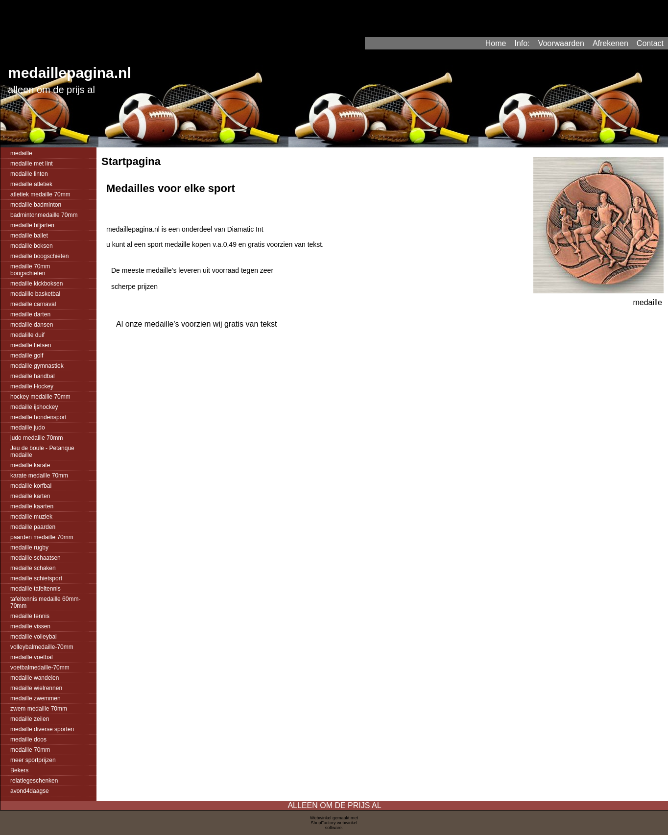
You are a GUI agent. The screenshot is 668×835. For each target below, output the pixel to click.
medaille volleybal (33, 636)
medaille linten (29, 173)
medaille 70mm (30, 749)
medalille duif (27, 335)
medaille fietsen (30, 345)
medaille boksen (31, 245)
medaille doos (28, 739)
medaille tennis (29, 616)
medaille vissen (30, 626)
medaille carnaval (33, 304)
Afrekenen (610, 43)
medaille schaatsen (35, 557)
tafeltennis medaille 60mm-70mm (45, 602)
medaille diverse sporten (42, 729)
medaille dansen (31, 324)
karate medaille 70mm (39, 475)
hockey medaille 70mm (40, 396)
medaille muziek (31, 516)
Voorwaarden (561, 43)
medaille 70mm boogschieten (30, 270)
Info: (521, 43)
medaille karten (30, 496)
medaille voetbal (31, 657)
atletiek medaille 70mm (40, 194)
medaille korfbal (30, 485)
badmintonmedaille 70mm (43, 215)
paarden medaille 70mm (41, 537)
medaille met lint (31, 163)
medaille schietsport (36, 578)
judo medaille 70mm (36, 437)
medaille (21, 153)
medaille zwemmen (35, 698)
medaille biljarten (32, 225)
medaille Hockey (31, 386)
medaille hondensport (38, 417)
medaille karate (30, 465)
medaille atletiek (31, 184)
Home (495, 43)
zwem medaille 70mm (38, 708)
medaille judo (27, 427)
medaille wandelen (34, 677)
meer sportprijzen (33, 760)
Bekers (19, 770)
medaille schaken (33, 568)
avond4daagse (29, 790)
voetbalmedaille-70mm (40, 667)
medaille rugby (29, 547)
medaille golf (26, 355)
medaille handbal (32, 376)
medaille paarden (32, 527)
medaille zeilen (29, 719)
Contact (650, 43)
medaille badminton (35, 204)
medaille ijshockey (34, 407)
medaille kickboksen (36, 283)
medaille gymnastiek (37, 365)
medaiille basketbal (35, 293)
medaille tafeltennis (35, 588)
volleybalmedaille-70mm (41, 647)
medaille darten (30, 314)
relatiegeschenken (34, 780)
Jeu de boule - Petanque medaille (42, 451)
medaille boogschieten (39, 256)
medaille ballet (29, 235)
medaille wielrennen (36, 688)
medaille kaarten (31, 506)
